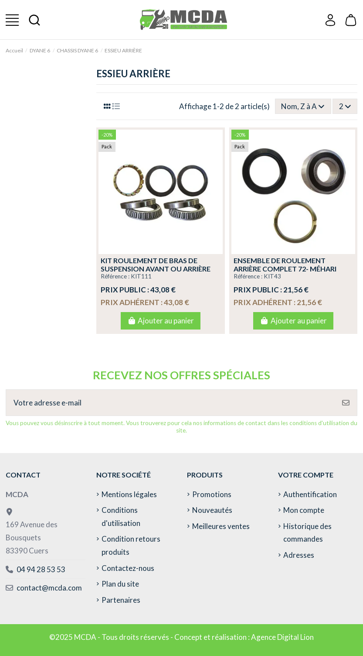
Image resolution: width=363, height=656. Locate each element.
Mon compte (303, 510)
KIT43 (272, 276)
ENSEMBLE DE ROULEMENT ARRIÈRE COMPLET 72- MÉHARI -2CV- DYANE (285, 268)
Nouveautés (212, 510)
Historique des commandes (307, 533)
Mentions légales (129, 494)
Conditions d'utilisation (121, 516)
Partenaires (121, 599)
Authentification (310, 494)
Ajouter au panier (160, 320)
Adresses (298, 555)
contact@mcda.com (49, 587)
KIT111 (141, 276)
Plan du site (120, 583)
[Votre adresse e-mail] (171, 403)
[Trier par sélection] (303, 106)
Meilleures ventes (221, 526)
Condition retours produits (131, 545)
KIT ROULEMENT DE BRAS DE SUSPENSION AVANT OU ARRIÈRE (155, 264)
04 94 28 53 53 (41, 569)
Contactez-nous (128, 568)
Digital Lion (295, 637)
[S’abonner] (346, 403)
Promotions (211, 494)
